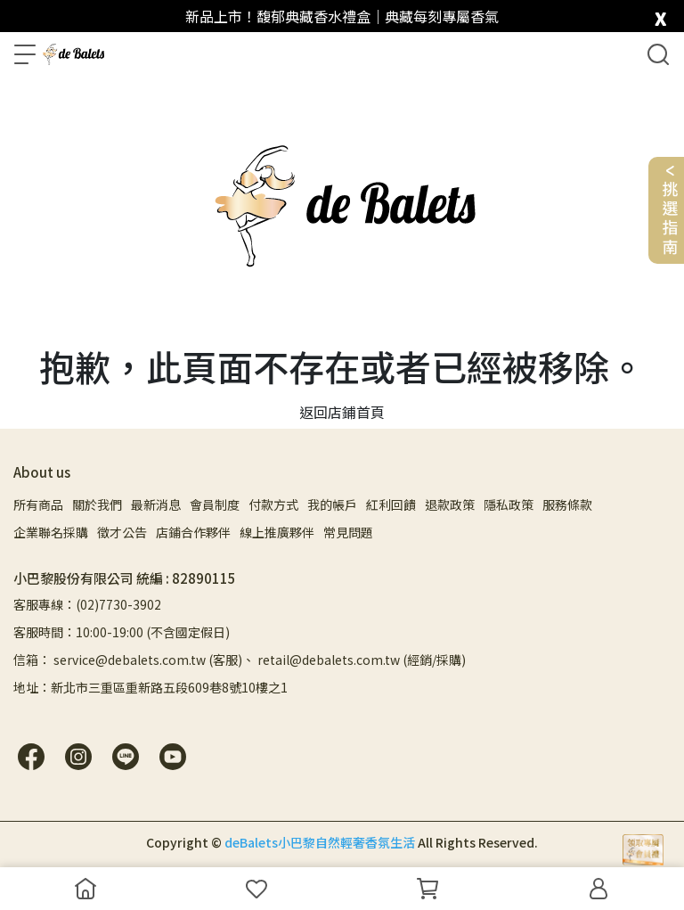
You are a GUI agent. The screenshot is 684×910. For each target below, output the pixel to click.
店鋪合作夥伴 (193, 532)
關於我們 (97, 504)
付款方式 (273, 504)
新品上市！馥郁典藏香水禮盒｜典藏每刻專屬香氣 (342, 16)
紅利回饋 (391, 504)
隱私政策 (508, 504)
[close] (660, 15)
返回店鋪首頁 (342, 411)
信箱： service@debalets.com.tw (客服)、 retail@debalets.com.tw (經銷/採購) (239, 659)
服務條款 (567, 504)
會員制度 (215, 504)
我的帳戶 (332, 504)
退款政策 (450, 504)
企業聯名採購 (50, 532)
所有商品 (38, 504)
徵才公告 (122, 532)
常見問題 (348, 532)
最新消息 (156, 504)
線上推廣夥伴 (277, 532)
